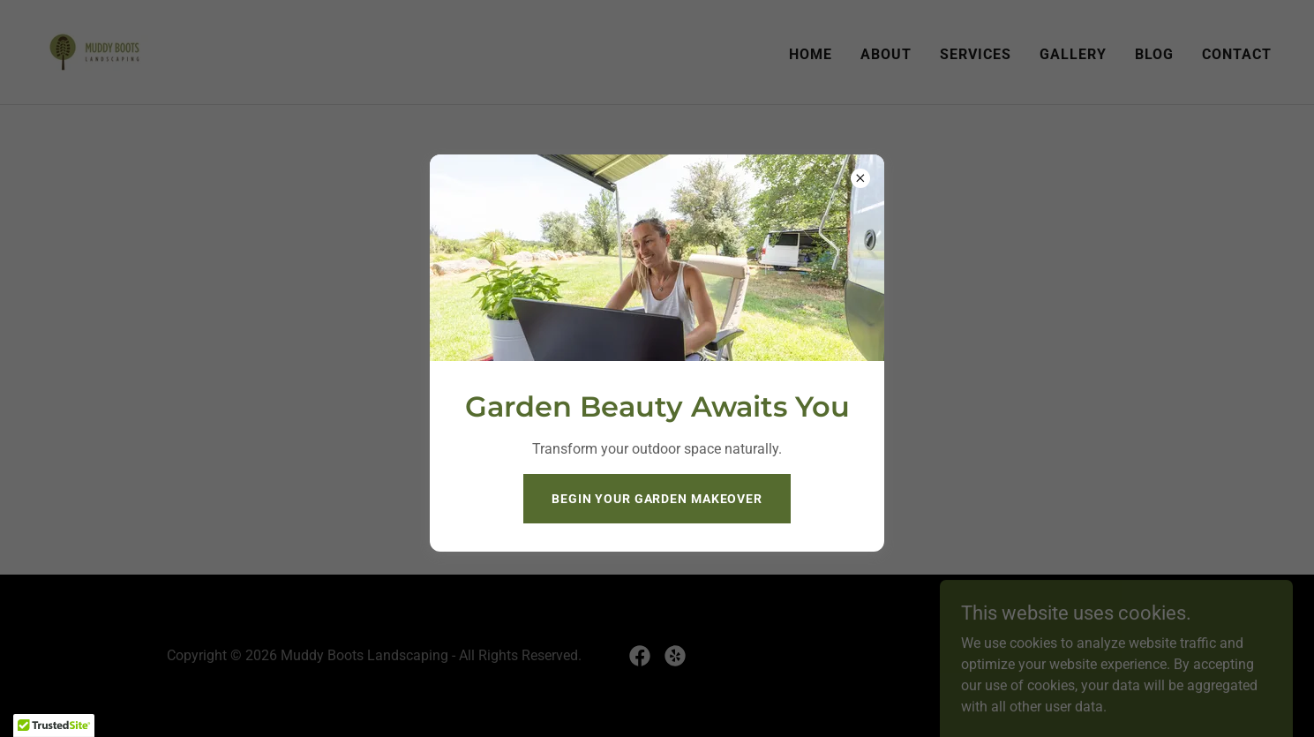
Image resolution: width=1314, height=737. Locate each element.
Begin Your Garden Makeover (657, 499)
